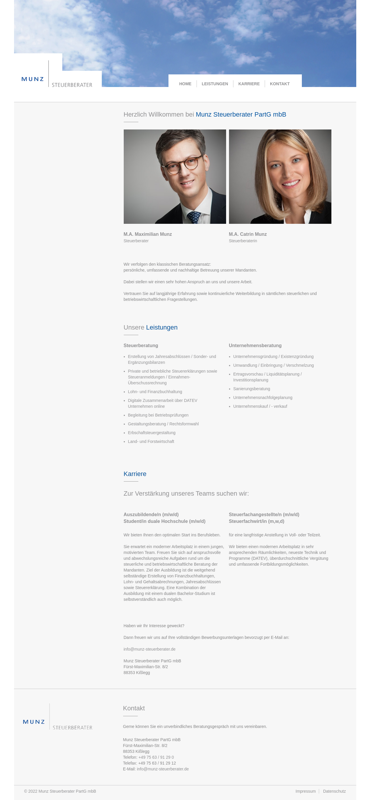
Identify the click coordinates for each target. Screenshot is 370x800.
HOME (185, 83)
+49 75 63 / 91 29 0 (156, 757)
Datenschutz (334, 791)
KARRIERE (249, 83)
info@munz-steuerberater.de (150, 649)
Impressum (306, 791)
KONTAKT (280, 83)
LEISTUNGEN (215, 83)
